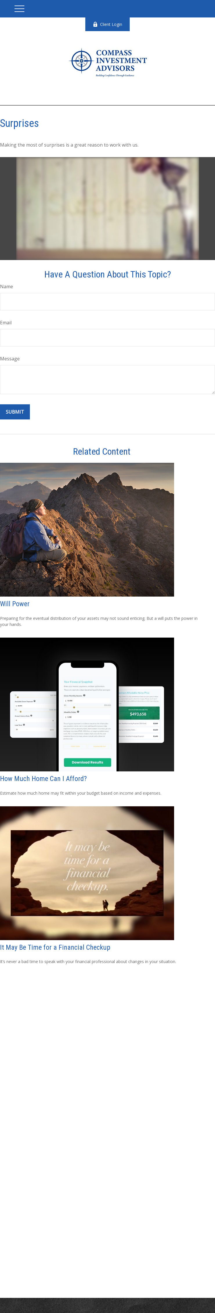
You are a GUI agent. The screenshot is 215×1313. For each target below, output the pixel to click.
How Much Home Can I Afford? (43, 779)
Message (10, 358)
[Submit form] (15, 411)
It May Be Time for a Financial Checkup (55, 947)
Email (6, 322)
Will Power (15, 604)
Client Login (107, 24)
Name (6, 286)
